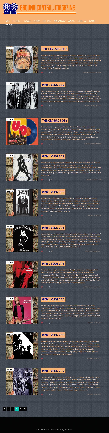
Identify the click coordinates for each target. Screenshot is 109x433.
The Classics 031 (54, 120)
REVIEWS (27, 21)
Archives (8, 25)
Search (92, 21)
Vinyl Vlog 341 (53, 156)
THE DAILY (47, 21)
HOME (7, 21)
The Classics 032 (54, 48)
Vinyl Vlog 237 (53, 370)
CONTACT (71, 21)
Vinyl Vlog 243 (53, 263)
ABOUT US (82, 21)
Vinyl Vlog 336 (53, 191)
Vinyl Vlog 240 (53, 299)
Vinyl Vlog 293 (53, 227)
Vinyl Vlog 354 (53, 84)
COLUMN (37, 21)
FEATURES (17, 21)
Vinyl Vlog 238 (53, 335)
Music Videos (59, 21)
